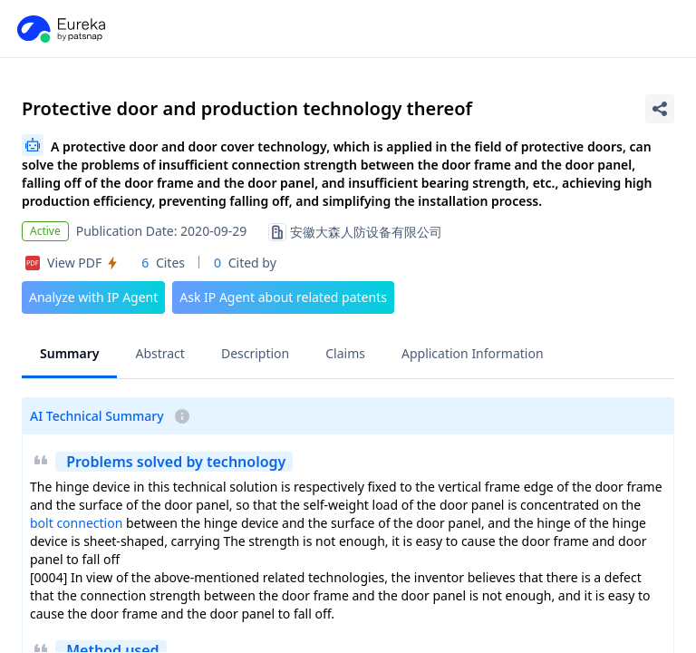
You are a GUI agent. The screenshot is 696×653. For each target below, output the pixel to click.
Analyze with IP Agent (93, 297)
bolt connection (76, 522)
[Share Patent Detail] (659, 108)
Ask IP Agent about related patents (283, 297)
